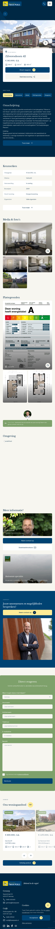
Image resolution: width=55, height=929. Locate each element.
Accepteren (34, 918)
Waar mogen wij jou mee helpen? (13, 693)
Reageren (48, 95)
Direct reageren (25, 70)
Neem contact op (27, 541)
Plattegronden (37, 95)
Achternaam (6, 712)
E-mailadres (6, 732)
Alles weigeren (27, 923)
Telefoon (5, 722)
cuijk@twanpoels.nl (11, 920)
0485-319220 (8, 917)
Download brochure (27, 547)
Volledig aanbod (25, 863)
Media (27, 95)
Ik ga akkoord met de (17, 774)
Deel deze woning (27, 77)
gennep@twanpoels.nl (12, 903)
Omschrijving (8, 95)
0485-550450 (9, 899)
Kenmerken (18, 95)
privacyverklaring (23, 774)
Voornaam (6, 703)
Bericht (5, 741)
